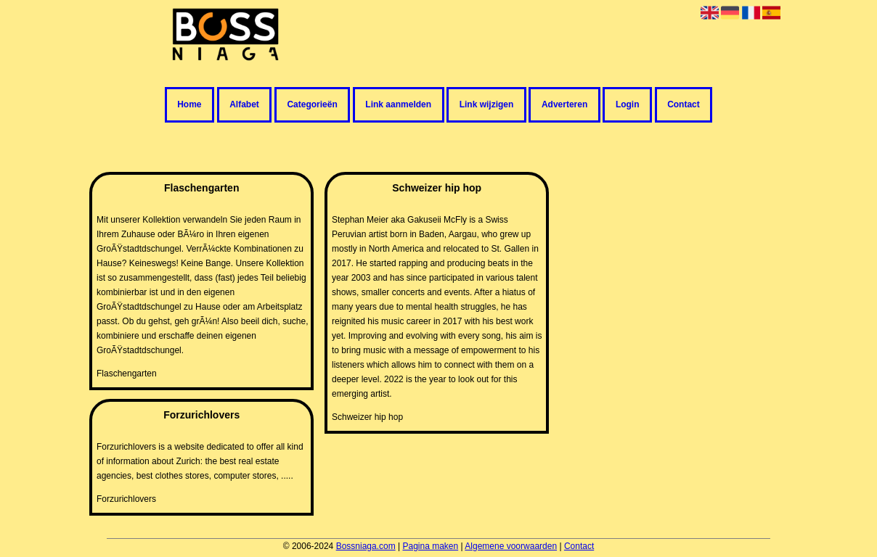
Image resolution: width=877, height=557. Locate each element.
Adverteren (564, 105)
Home (189, 105)
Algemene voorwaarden (511, 546)
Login (628, 105)
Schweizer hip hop (367, 417)
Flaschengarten (127, 373)
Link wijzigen (487, 105)
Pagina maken (430, 546)
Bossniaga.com (366, 546)
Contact (683, 105)
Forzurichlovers (126, 499)
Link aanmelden (398, 105)
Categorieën (312, 105)
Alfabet (244, 105)
